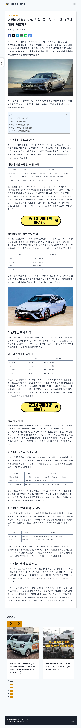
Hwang (12, 30)
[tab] (11, 681)
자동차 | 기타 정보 (14, 15)
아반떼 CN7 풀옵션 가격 (21, 124)
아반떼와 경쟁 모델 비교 (21, 131)
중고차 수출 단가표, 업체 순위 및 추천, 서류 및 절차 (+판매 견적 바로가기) (58, 666)
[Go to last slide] (10, 624)
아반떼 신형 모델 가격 (20, 118)
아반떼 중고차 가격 (19, 121)
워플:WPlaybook (24, 721)
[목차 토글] (65, 115)
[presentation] (23, 643)
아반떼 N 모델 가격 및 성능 (22, 128)
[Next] (18, 624)
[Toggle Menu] (74, 3)
